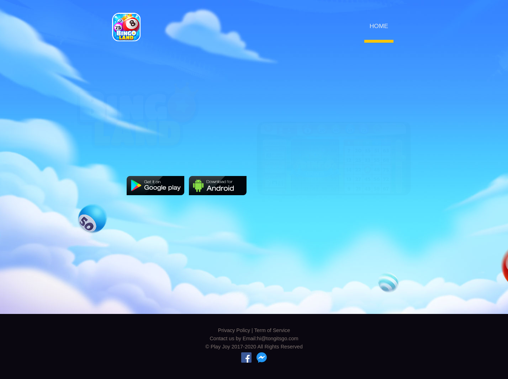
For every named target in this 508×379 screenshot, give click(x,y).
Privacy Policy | (236, 330)
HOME (379, 26)
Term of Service (272, 330)
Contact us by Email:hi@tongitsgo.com (254, 338)
